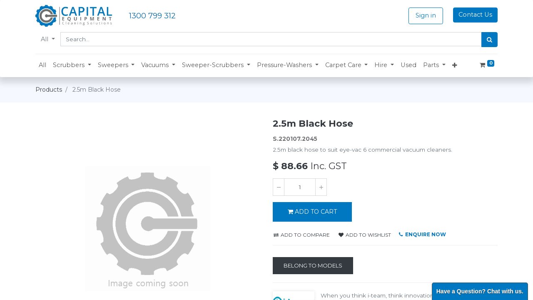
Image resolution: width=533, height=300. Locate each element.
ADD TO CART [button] (312, 211)
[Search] (489, 39)
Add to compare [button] (302, 235)
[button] (72, 65)
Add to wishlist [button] (365, 235)
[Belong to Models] (313, 266)
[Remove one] (278, 187)
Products (48, 89)
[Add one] (321, 187)
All (45, 39)
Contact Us (475, 14)
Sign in (426, 15)
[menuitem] (42, 65)
